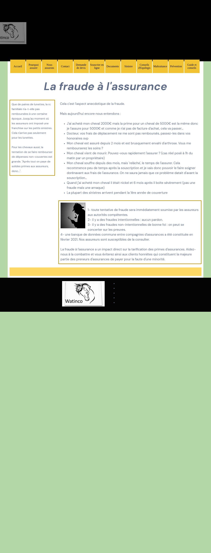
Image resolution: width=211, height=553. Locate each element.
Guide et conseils (192, 66)
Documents (113, 66)
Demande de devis (81, 66)
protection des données (131, 283)
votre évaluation (126, 302)
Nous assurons (49, 66)
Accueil (18, 66)
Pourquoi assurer (34, 66)
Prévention (176, 66)
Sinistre (128, 66)
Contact (65, 66)
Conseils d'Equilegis (144, 66)
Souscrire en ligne (97, 66)
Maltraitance (160, 66)
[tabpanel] (105, 86)
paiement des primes (129, 293)
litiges (120, 288)
